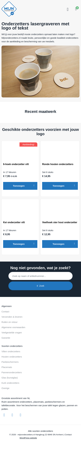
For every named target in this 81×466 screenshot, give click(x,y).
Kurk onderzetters (10, 383)
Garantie (6, 337)
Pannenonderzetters (12, 372)
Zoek (40, 285)
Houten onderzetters (12, 356)
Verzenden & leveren (12, 317)
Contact (5, 311)
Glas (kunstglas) (10, 377)
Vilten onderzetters (11, 351)
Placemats (7, 367)
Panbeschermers (10, 362)
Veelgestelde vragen (12, 332)
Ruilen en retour (10, 322)
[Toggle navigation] (67, 9)
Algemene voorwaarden (13, 327)
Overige (5, 388)
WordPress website (28, 438)
